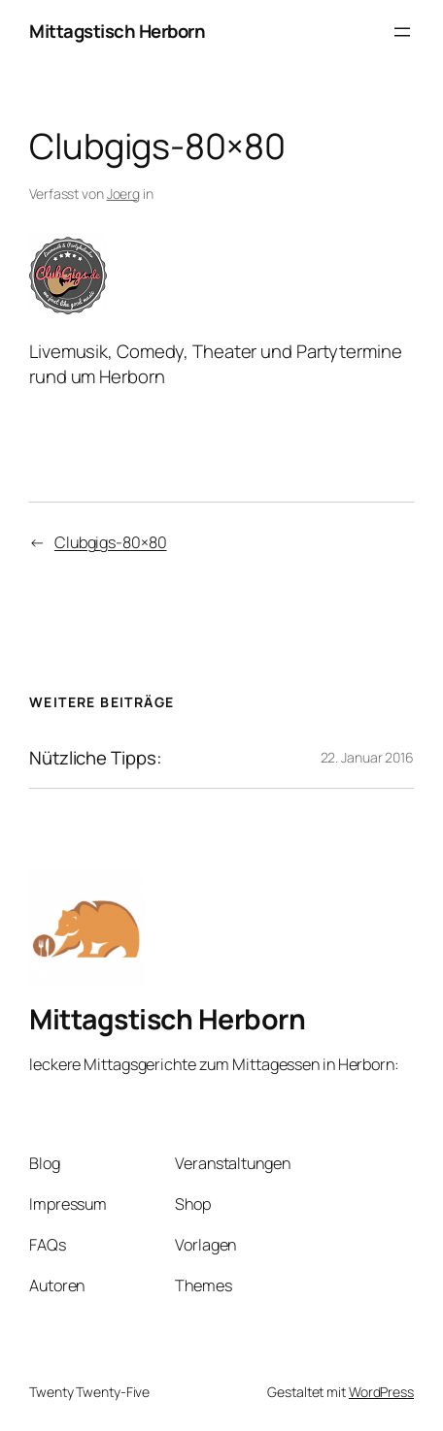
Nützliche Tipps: (95, 758)
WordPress (381, 1391)
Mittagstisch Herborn (117, 31)
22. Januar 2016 (368, 757)
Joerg (124, 193)
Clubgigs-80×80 (110, 542)
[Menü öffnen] (402, 32)
